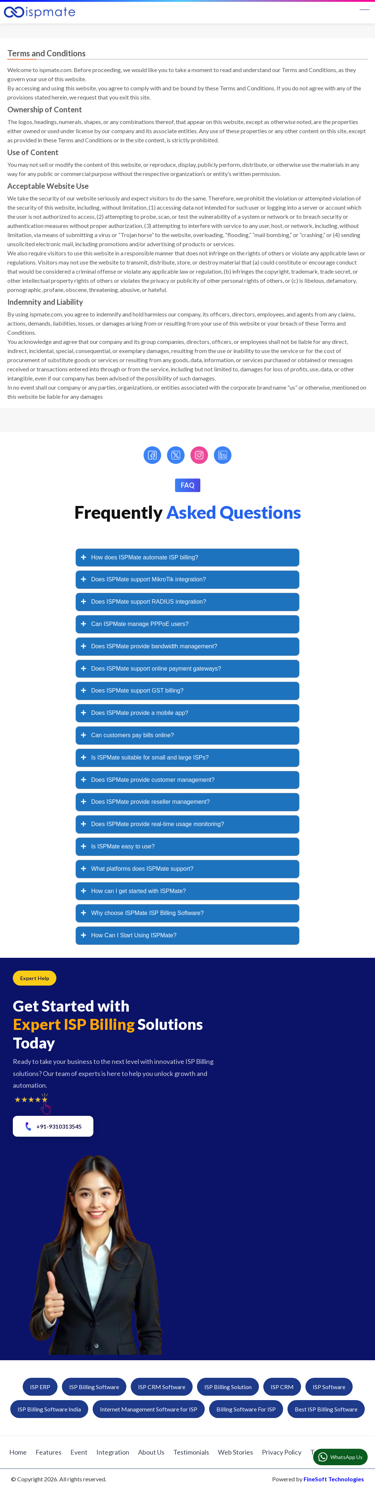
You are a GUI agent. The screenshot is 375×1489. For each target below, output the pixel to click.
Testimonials (191, 1452)
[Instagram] (199, 455)
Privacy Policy (281, 1452)
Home (18, 1452)
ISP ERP (40, 1386)
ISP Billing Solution (228, 1386)
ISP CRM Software (161, 1386)
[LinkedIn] (222, 455)
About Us (151, 1452)
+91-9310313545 (52, 1126)
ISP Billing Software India (49, 1409)
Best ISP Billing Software (326, 1409)
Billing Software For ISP (246, 1409)
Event (79, 1452)
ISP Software (329, 1386)
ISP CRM (282, 1386)
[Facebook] (152, 455)
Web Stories (235, 1452)
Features (49, 1452)
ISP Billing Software (94, 1386)
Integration (112, 1452)
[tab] (187, 557)
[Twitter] (176, 455)
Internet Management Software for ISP (148, 1409)
